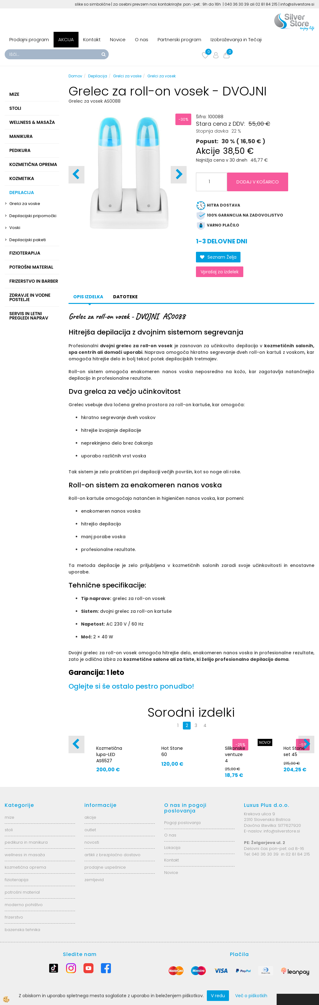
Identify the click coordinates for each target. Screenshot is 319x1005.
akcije (90, 817)
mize (9, 817)
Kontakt (92, 39)
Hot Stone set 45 (294, 751)
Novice (118, 39)
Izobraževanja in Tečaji (236, 39)
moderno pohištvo (24, 905)
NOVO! (265, 742)
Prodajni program (29, 39)
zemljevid (94, 880)
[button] (179, 174)
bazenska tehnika (22, 930)
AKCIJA (66, 39)
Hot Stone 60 (172, 751)
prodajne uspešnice (105, 867)
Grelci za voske (24, 204)
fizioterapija (16, 880)
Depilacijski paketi (27, 240)
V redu (218, 996)
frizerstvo (14, 917)
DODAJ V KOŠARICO (257, 182)
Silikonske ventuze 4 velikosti (235, 757)
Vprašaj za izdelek (220, 272)
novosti (91, 842)
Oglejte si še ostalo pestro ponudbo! (131, 686)
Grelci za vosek (161, 76)
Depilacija (97, 76)
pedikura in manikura (26, 842)
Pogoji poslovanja (182, 823)
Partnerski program (179, 39)
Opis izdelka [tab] (88, 297)
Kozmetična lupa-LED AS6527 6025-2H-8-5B (109, 760)
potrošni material (22, 892)
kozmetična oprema (25, 867)
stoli (9, 830)
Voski (14, 228)
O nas (141, 39)
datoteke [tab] (125, 297)
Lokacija (172, 848)
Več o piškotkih (251, 996)
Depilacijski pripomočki (32, 216)
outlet (90, 830)
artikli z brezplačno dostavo (112, 855)
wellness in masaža (25, 855)
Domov (75, 76)
